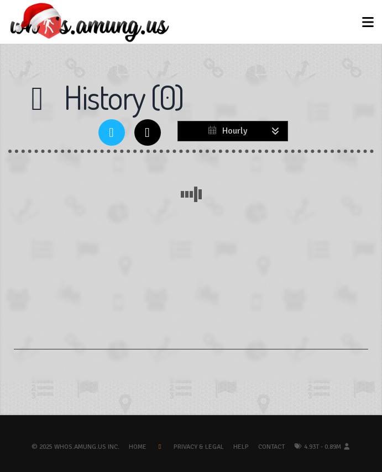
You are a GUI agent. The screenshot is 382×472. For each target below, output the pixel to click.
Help (241, 447)
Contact (271, 447)
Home (137, 447)
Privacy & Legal (199, 447)
